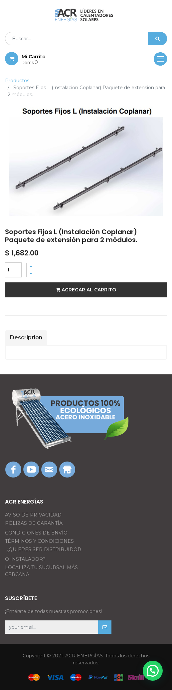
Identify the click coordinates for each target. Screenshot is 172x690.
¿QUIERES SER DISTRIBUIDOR (43, 549)
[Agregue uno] (31, 266)
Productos (17, 81)
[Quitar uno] (31, 273)
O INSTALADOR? (25, 559)
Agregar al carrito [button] (86, 290)
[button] (104, 627)
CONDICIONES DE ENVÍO (36, 533)
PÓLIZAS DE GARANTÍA (34, 523)
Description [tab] (26, 337)
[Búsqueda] (157, 38)
